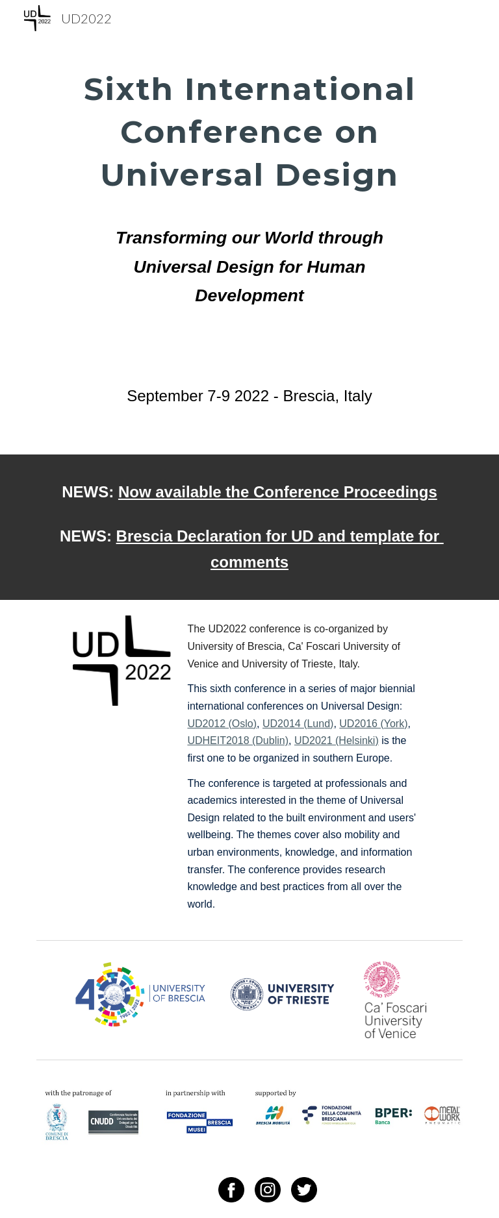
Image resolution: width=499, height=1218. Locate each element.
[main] (249, 199)
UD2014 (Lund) (297, 723)
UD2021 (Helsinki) (336, 740)
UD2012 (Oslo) (222, 723)
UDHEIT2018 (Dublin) (237, 740)
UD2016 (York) (373, 723)
